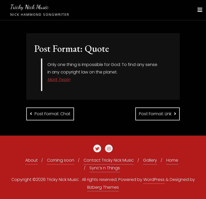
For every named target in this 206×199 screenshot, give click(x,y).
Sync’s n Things (104, 168)
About (31, 160)
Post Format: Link (155, 114)
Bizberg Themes (103, 187)
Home (172, 160)
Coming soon (60, 160)
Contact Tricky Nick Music (109, 160)
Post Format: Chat (52, 114)
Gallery (150, 160)
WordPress (153, 180)
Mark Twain (58, 79)
